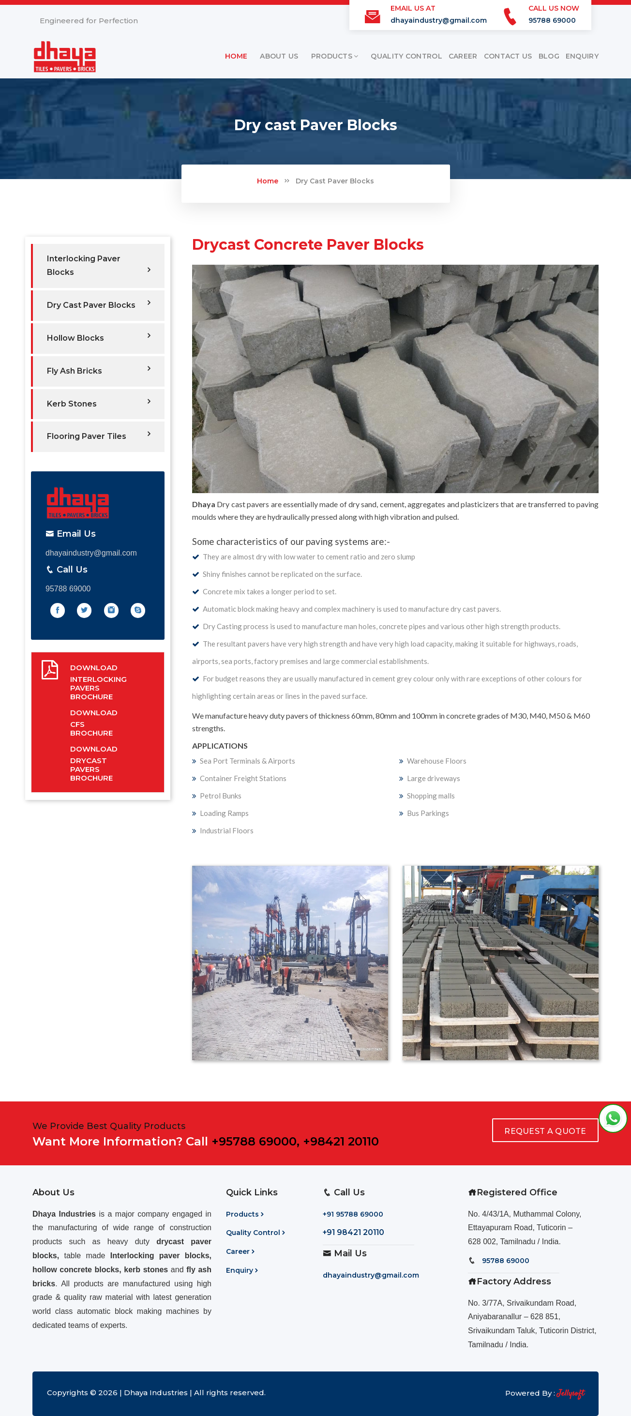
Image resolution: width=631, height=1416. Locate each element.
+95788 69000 (254, 1141)
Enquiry (243, 1270)
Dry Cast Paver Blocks (335, 181)
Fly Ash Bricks (98, 370)
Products (246, 1214)
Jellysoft (570, 1393)
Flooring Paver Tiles (98, 435)
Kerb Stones (98, 402)
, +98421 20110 (338, 1141)
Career (241, 1251)
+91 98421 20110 (353, 1232)
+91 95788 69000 (353, 1214)
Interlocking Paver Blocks (98, 265)
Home (267, 181)
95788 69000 (552, 20)
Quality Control (256, 1232)
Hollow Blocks (98, 337)
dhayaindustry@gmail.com (439, 20)
